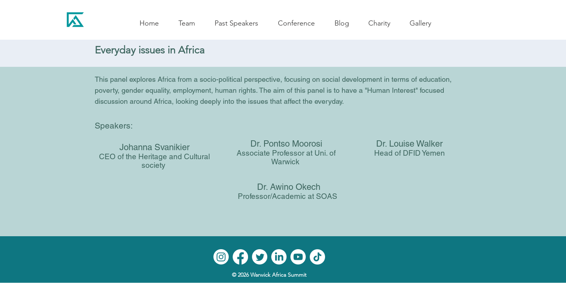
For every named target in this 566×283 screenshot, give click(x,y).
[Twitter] (259, 257)
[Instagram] (221, 257)
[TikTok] (317, 257)
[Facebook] (240, 257)
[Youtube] (298, 257)
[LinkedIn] (279, 257)
